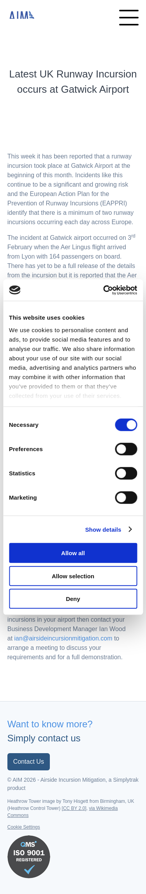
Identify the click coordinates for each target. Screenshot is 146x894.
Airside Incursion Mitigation (23, 14)
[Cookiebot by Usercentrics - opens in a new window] (104, 290)
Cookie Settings (23, 827)
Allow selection (73, 575)
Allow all (73, 553)
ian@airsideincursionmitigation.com (63, 638)
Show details (103, 529)
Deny (73, 598)
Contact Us (28, 761)
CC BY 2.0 (74, 808)
